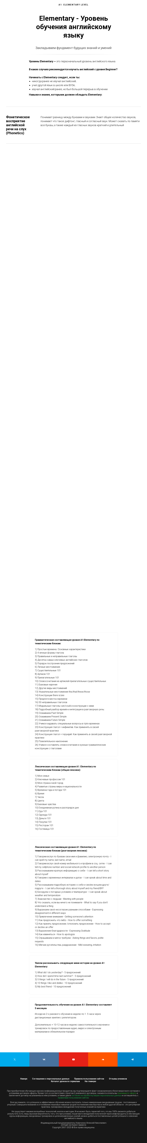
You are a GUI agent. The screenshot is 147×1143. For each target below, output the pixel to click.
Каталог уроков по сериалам (65, 1081)
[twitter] (14, 1059)
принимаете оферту (127, 1093)
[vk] (44, 1059)
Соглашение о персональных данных (50, 1079)
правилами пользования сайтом (73, 1098)
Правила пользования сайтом (89, 1079)
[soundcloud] (103, 1059)
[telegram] (132, 1059)
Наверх (23, 1079)
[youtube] (73, 1059)
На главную (90, 1081)
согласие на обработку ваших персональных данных (96, 1095)
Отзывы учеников (118, 1079)
